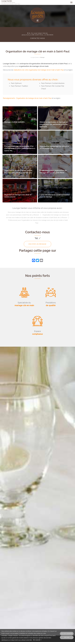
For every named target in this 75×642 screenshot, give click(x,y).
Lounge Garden (12, 2)
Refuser (66, 637)
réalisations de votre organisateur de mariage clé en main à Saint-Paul (39, 70)
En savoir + (37, 640)
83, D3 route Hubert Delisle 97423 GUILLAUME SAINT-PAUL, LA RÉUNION (37, 34)
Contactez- (37, 38)
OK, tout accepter (66, 633)
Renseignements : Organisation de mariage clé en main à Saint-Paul (27, 98)
